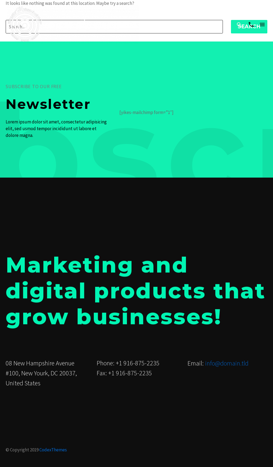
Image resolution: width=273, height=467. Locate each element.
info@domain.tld (226, 363)
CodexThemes (53, 450)
